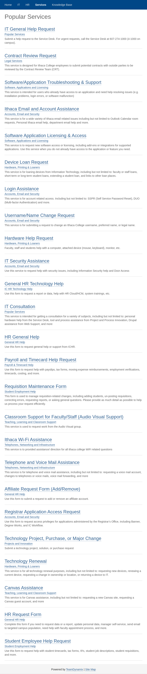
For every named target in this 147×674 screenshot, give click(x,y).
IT (18, 4)
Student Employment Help (20, 391)
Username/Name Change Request (39, 215)
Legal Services (13, 60)
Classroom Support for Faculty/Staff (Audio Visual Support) (64, 416)
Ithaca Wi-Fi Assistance (28, 439)
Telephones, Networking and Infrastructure (30, 444)
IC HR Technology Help (18, 288)
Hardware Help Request (29, 238)
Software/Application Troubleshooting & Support (53, 82)
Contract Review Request (30, 55)
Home (8, 4)
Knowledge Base (62, 4)
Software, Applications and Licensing (26, 87)
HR (27, 4)
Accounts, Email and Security (22, 114)
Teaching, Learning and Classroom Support (30, 422)
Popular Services (15, 34)
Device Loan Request (26, 162)
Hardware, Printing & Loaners (22, 167)
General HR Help (15, 342)
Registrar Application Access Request (42, 511)
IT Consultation (20, 306)
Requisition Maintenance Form (35, 386)
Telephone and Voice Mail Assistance (42, 462)
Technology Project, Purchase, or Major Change (53, 538)
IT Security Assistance (27, 260)
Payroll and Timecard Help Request (40, 359)
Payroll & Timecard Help (19, 364)
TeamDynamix (74, 669)
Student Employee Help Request (38, 641)
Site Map (90, 669)
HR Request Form (23, 614)
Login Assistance (22, 188)
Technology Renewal (26, 561)
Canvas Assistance (24, 587)
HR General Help (22, 336)
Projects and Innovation (19, 543)
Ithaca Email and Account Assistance (42, 108)
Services (40, 4)
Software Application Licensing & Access (45, 135)
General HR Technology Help (34, 283)
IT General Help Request (30, 29)
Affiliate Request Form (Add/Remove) (42, 489)
